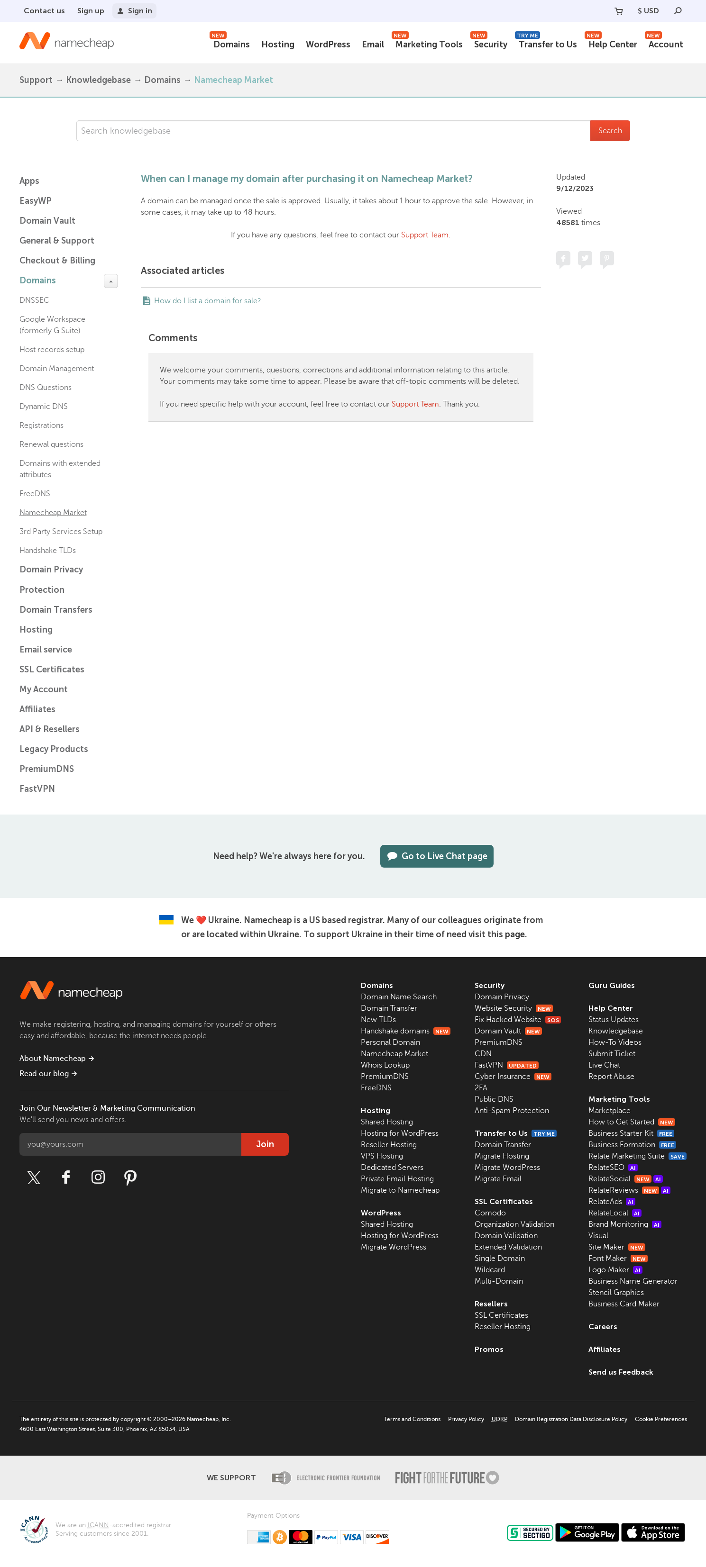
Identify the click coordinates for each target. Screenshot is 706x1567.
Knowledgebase (98, 80)
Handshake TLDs (47, 550)
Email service (45, 649)
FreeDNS (34, 493)
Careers (602, 1326)
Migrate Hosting (502, 1156)
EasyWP (35, 201)
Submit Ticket (611, 1054)
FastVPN (37, 789)
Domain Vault (47, 221)
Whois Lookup (385, 1065)
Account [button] (664, 43)
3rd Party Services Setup (60, 531)
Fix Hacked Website (518, 1019)
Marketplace (609, 1110)
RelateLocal (615, 1213)
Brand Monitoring (624, 1224)
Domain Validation (506, 1236)
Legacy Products (53, 749)
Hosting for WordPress (400, 1133)
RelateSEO (613, 1167)
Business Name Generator (633, 1281)
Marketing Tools (427, 43)
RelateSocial (625, 1179)
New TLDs (378, 1019)
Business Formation (632, 1145)
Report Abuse (611, 1076)
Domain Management (56, 368)
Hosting (277, 44)
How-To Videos (615, 1042)
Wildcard (490, 1270)
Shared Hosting (387, 1122)
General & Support (56, 241)
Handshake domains (405, 1031)
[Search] (678, 11)
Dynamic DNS (43, 406)
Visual (598, 1236)
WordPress (328, 44)
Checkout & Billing (57, 260)
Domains (230, 43)
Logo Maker (615, 1270)
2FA (481, 1088)
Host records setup (51, 349)
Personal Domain (390, 1042)
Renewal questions (51, 444)
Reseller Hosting (389, 1145)
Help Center (611, 43)
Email (373, 44)
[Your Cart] (619, 11)
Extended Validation (508, 1247)
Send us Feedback (620, 1372)
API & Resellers (49, 729)
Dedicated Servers (392, 1167)
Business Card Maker (624, 1304)
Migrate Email (498, 1179)
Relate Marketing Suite (637, 1156)
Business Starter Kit (631, 1133)
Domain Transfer (389, 1008)
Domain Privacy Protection (51, 579)
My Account (43, 689)
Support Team (425, 235)
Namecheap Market (233, 80)
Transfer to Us (546, 43)
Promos (489, 1349)
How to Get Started (631, 1122)
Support (36, 80)
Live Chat (604, 1065)
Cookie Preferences (661, 1419)
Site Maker (616, 1247)
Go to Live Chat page (436, 856)
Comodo (490, 1213)
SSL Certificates (51, 669)
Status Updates (613, 1019)
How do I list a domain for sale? (207, 301)
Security (488, 43)
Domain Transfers (55, 610)
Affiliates (37, 709)
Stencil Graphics (616, 1292)
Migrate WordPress (393, 1247)
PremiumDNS (46, 769)
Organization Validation (514, 1224)
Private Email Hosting (397, 1179)
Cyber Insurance (513, 1076)
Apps (29, 181)
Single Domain (500, 1258)
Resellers (491, 1303)
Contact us (44, 10)
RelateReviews (629, 1190)
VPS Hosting (382, 1156)
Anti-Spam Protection (512, 1110)
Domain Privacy (502, 997)
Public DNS (494, 1099)
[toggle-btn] (111, 281)
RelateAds (611, 1201)
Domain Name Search (399, 997)
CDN (483, 1054)
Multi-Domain (499, 1281)
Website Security (514, 1008)
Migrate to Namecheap (400, 1190)
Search (610, 131)
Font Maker (618, 1258)
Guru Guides (611, 985)
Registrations (41, 425)
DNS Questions (45, 387)
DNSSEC (34, 300)
